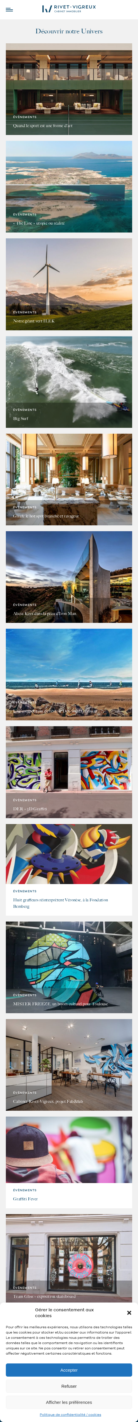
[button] (129, 1313)
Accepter (68, 1370)
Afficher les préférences (69, 1402)
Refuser (69, 1386)
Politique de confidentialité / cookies (70, 1415)
